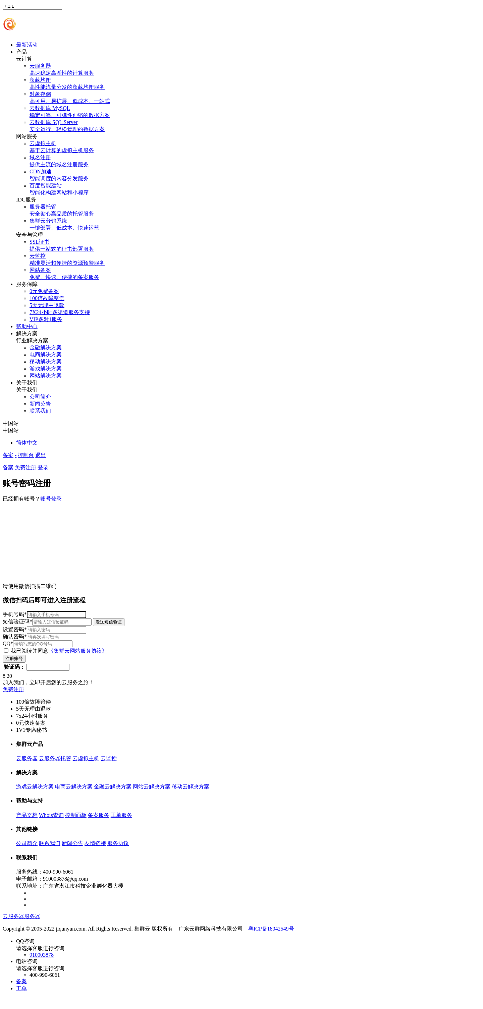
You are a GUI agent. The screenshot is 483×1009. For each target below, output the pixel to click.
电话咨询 (248, 968)
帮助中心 (27, 326)
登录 (43, 467)
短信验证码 (63, 622)
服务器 (32, 916)
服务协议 (118, 843)
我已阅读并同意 (55, 651)
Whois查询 (51, 815)
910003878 (42, 955)
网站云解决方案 (151, 786)
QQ (37, 643)
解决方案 (27, 333)
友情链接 (95, 843)
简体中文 (27, 443)
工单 (21, 988)
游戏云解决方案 (35, 786)
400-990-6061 (45, 975)
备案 (8, 455)
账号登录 (51, 498)
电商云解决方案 (74, 786)
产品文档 (27, 815)
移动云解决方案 (190, 786)
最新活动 (27, 45)
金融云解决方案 (112, 786)
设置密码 (44, 629)
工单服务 (121, 815)
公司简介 (27, 843)
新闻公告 (72, 843)
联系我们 (49, 843)
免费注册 (25, 467)
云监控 (109, 758)
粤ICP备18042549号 (271, 929)
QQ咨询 (248, 948)
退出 (40, 455)
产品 (21, 52)
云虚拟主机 (85, 758)
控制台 (26, 455)
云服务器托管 (55, 758)
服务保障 (27, 284)
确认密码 (44, 636)
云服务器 (27, 758)
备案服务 (98, 815)
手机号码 (44, 614)
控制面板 (76, 815)
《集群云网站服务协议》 (77, 651)
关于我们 (27, 382)
